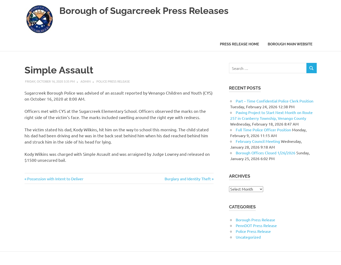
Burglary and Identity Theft (188, 178)
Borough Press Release (255, 219)
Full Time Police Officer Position (263, 129)
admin (86, 81)
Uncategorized (248, 237)
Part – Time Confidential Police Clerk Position (274, 100)
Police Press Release (113, 81)
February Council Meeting (258, 141)
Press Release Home (239, 44)
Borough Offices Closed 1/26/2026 (265, 152)
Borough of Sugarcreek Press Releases (144, 10)
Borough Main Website (290, 44)
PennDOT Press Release (256, 225)
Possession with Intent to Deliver (55, 178)
